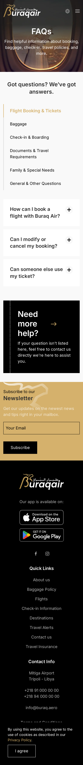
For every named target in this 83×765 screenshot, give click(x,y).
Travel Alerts (42, 627)
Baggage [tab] (18, 124)
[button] (77, 11)
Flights (41, 599)
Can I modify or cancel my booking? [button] (33, 242)
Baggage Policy (41, 589)
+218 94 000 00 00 (41, 696)
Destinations (41, 618)
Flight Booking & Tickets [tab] (35, 110)
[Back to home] (22, 11)
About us (41, 579)
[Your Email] (41, 428)
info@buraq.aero (41, 707)
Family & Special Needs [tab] (32, 170)
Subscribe (20, 447)
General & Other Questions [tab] (35, 183)
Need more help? (28, 323)
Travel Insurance (42, 646)
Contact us (41, 637)
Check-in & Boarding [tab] (29, 137)
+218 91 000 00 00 (41, 690)
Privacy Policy (19, 740)
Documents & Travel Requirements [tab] (29, 153)
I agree (21, 751)
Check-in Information (42, 608)
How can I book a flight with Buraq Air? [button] (35, 212)
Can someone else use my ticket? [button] (36, 272)
